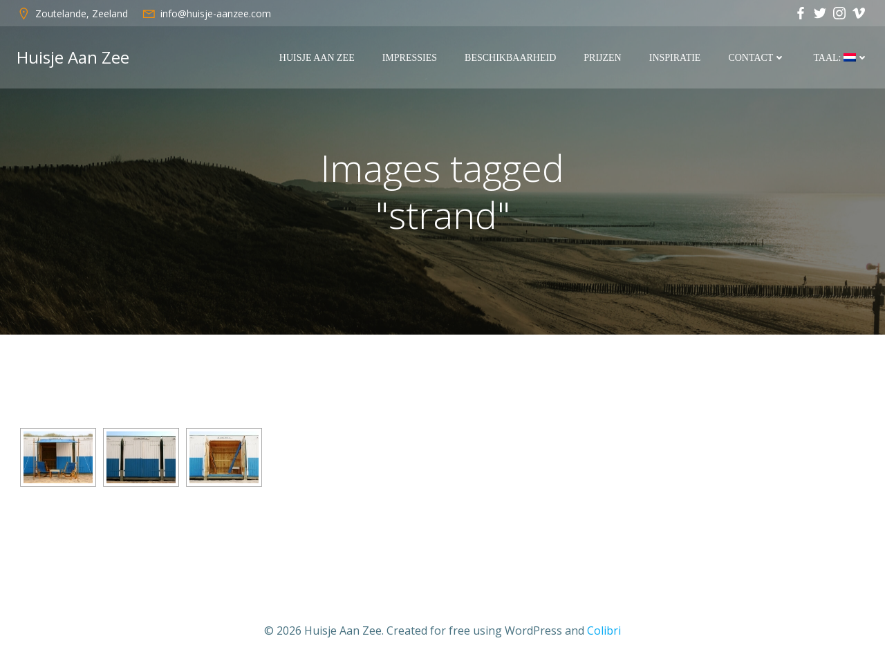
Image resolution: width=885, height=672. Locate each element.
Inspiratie (675, 58)
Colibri (604, 630)
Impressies (409, 58)
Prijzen (602, 58)
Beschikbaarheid (510, 58)
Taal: (840, 58)
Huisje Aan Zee (317, 58)
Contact (756, 58)
